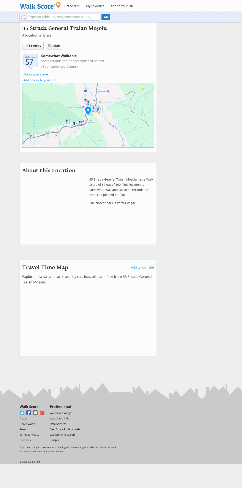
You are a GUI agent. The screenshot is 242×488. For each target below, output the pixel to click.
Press (23, 429)
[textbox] (63, 17)
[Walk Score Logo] (40, 5)
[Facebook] (28, 412)
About (23, 418)
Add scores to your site (39, 80)
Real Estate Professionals (65, 429)
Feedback (25, 440)
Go (106, 17)
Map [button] (54, 46)
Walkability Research (62, 434)
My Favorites (95, 6)
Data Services (58, 424)
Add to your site (142, 267)
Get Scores (72, 6)
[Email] (35, 412)
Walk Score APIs (59, 418)
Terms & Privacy (29, 434)
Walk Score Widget (61, 413)
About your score (35, 74)
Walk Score (29, 407)
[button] (23, 17)
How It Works (27, 424)
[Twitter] (22, 412)
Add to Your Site (122, 6)
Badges (54, 440)
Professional (60, 407)
